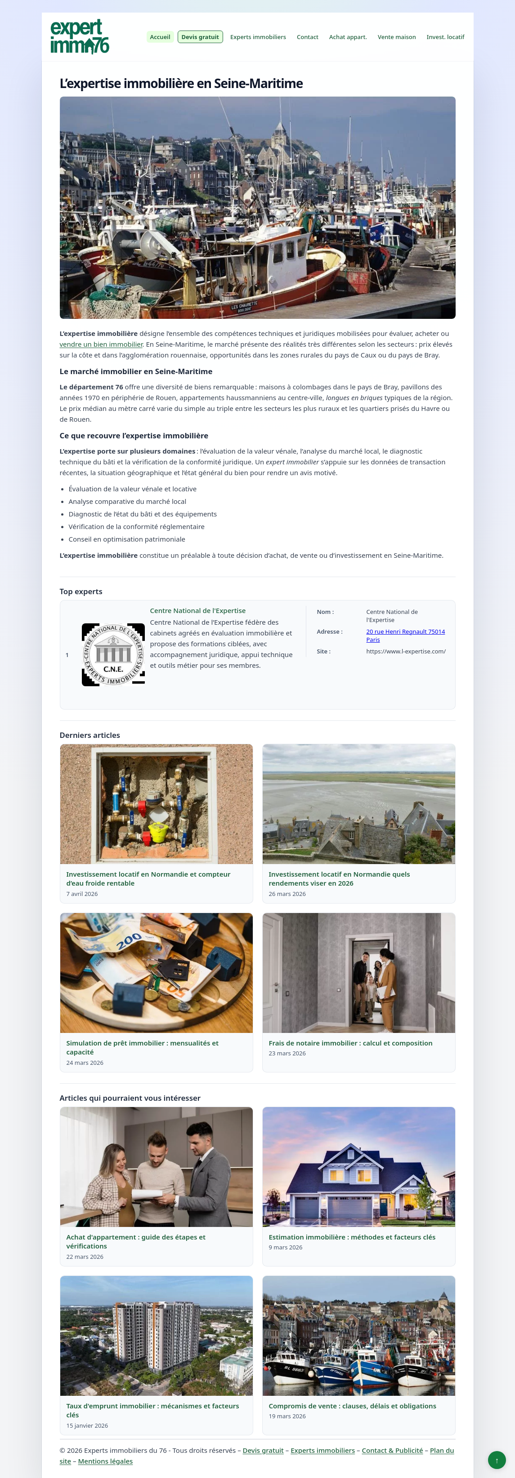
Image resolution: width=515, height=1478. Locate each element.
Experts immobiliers (258, 37)
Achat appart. (348, 37)
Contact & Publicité (392, 1450)
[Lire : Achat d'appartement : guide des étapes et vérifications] (156, 1167)
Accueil (160, 37)
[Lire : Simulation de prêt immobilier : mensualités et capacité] (156, 973)
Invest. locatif (446, 37)
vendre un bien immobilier (101, 344)
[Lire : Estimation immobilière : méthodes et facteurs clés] (359, 1167)
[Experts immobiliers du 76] (79, 36)
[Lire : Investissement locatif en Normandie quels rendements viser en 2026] (359, 804)
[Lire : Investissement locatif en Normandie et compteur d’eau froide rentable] (156, 804)
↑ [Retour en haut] (497, 1460)
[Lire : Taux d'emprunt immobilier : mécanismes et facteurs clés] (156, 1336)
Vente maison (397, 37)
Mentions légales (105, 1460)
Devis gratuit (200, 37)
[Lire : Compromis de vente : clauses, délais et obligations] (359, 1336)
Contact (307, 37)
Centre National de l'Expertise (198, 610)
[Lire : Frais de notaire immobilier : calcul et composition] (359, 973)
